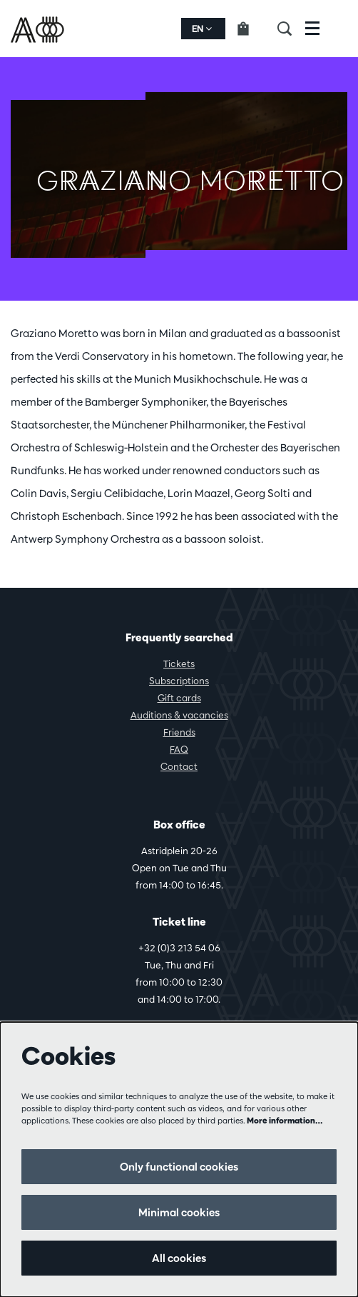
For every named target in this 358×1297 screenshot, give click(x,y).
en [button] (202, 29)
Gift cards (179, 697)
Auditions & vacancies (179, 715)
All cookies (179, 1258)
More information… (285, 1120)
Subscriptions (179, 680)
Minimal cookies (179, 1212)
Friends (179, 732)
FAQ (179, 749)
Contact (179, 766)
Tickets (179, 663)
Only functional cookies (179, 1166)
